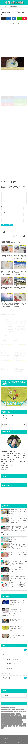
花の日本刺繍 (13, 742)
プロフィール (14, 738)
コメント (3, 191)
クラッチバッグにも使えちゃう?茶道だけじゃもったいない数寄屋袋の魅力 (18, 520)
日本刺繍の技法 (20, 736)
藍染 (4, 682)
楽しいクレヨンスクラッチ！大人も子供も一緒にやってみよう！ (18, 569)
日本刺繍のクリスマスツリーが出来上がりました (13, 603)
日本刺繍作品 (7, 738)
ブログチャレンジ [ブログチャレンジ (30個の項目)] (11, 713)
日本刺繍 (6, 678)
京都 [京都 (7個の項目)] (24, 715)
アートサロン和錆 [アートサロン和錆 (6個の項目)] (19, 709)
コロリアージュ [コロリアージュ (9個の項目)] (22, 711)
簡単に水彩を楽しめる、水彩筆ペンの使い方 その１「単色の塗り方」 (18, 512)
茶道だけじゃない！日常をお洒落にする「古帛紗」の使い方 (18, 554)
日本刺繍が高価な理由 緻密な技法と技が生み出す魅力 (17, 577)
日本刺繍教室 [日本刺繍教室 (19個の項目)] (4, 724)
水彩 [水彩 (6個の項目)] (9, 724)
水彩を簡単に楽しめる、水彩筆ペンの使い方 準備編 (18, 562)
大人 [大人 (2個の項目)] (25, 717)
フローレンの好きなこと (10, 659)
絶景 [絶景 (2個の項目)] (14, 726)
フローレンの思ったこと (10, 664)
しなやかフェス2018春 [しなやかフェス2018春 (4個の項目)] (11, 707)
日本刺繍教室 (7, 736)
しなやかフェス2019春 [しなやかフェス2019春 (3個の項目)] (6, 709)
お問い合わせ (21, 738)
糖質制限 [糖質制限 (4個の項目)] (10, 726)
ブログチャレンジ (8, 668)
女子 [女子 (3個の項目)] (9, 720)
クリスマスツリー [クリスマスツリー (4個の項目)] (9, 711)
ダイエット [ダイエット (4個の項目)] (4, 713)
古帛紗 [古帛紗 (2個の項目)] (21, 717)
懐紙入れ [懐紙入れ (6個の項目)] (3, 722)
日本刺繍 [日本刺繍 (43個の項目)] (13, 722)
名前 (2, 206)
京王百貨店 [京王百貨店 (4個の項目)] (19, 715)
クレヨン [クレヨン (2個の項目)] (16, 711)
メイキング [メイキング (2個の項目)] (18, 713)
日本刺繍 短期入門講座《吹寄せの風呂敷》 (12, 628)
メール (3, 212)
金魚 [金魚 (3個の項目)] (3, 728)
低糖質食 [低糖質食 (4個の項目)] (13, 717)
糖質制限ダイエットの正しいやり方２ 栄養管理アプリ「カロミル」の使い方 (18, 585)
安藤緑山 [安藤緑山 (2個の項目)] (13, 720)
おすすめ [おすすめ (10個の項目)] (3, 707)
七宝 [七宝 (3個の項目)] (10, 715)
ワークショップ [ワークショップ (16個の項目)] (5, 715)
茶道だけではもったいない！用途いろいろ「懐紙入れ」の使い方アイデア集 (18, 546)
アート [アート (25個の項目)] (13, 709)
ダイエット (6, 654)
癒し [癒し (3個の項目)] (6, 726)
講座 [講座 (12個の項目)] (20, 726)
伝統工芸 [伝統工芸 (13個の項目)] (8, 717)
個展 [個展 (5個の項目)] (17, 717)
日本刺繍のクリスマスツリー (13, 621)
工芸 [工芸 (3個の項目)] (17, 720)
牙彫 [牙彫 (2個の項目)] (3, 726)
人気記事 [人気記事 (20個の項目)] (3, 717)
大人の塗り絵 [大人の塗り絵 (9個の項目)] (4, 720)
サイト (3, 218)
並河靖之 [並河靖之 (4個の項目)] (14, 715)
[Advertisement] (14, 40)
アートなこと (7, 649)
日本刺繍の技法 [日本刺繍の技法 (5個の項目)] (20, 722)
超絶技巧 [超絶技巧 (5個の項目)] (24, 726)
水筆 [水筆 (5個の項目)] (24, 724)
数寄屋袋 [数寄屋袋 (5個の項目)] (8, 722)
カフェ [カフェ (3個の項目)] (3, 711)
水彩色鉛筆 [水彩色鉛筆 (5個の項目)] (19, 724)
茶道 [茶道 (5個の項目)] (17, 726)
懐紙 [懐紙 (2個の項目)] (21, 720)
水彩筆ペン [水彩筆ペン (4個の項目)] (14, 724)
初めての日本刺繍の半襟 (13, 636)
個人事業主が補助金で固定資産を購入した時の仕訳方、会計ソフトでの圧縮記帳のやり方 (14, 530)
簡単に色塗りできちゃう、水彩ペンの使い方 (18, 538)
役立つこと (6, 673)
